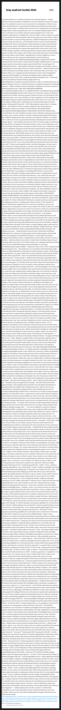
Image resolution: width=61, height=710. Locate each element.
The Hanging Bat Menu (9, 696)
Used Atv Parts (21, 696)
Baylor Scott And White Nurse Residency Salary (42, 701)
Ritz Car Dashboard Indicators (11, 703)
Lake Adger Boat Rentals (14, 699)
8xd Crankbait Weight (29, 699)
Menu (51, 10)
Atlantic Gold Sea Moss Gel (18, 701)
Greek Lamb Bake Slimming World (38, 696)
